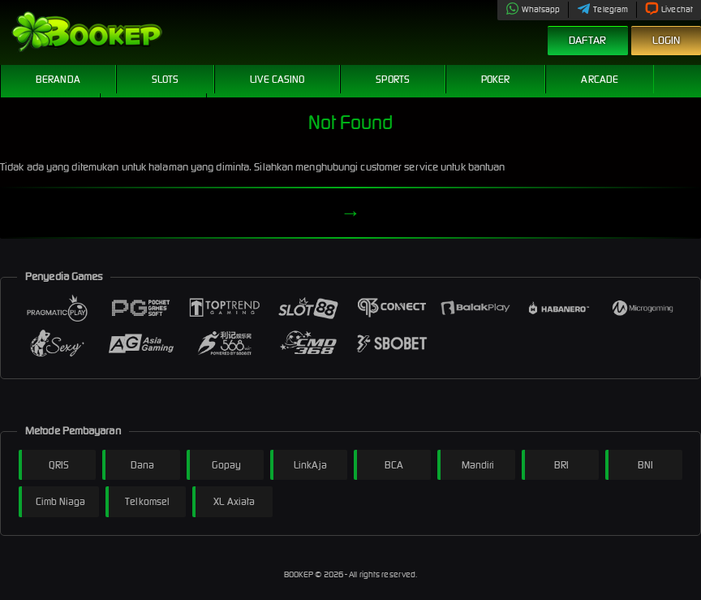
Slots (165, 79)
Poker (495, 79)
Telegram (602, 9)
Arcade (599, 79)
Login (666, 40)
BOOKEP (300, 574)
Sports (393, 79)
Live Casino (277, 79)
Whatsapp (533, 9)
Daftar (588, 40)
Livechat (669, 9)
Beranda (58, 79)
